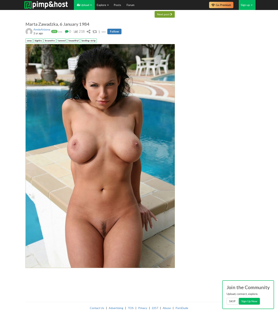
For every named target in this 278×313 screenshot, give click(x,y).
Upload (84, 5)
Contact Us (97, 308)
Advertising (116, 308)
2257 (155, 308)
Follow (114, 31)
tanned (62, 40)
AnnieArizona (41, 29)
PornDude (181, 308)
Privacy (142, 308)
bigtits (38, 40)
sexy (29, 40)
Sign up (247, 5)
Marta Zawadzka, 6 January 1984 (57, 24)
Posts (118, 5)
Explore (103, 5)
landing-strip (88, 40)
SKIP (232, 301)
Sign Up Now (249, 301)
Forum (130, 5)
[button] (60, 31)
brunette (50, 40)
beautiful (73, 40)
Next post (164, 14)
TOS (131, 308)
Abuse (167, 308)
